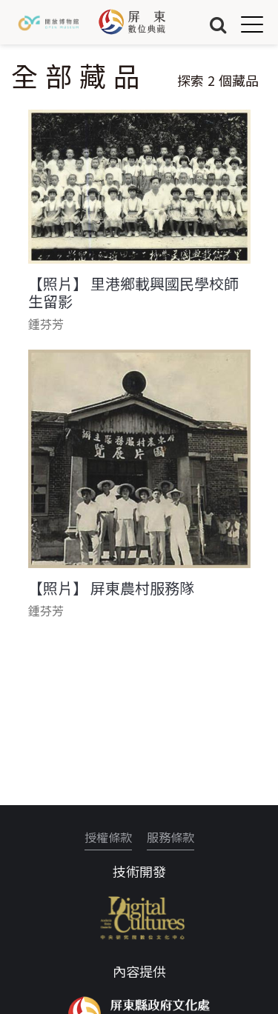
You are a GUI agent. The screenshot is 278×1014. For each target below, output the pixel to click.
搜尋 (218, 24)
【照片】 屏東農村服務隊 (111, 588)
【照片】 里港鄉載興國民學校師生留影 (133, 292)
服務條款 (170, 837)
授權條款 (108, 837)
